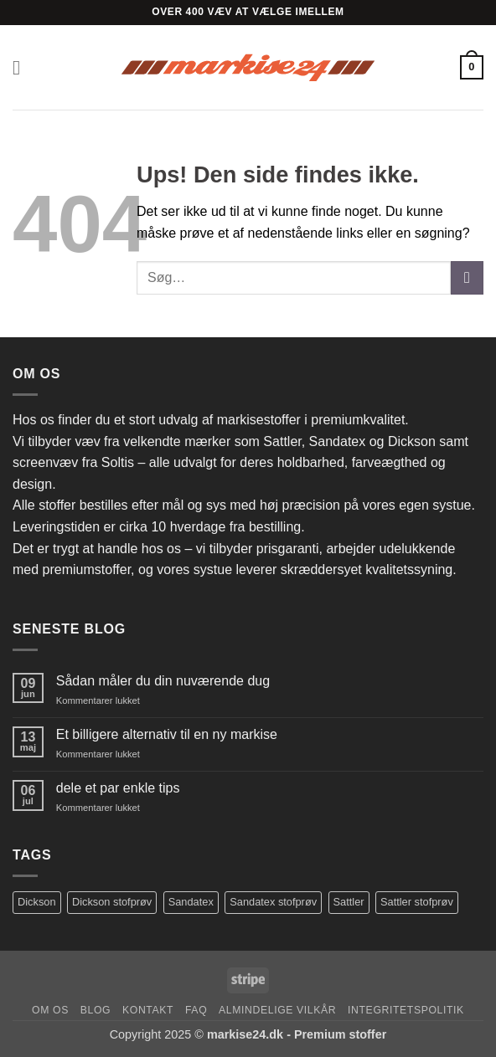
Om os (50, 1010)
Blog (95, 1010)
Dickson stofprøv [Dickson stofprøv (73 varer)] (112, 901)
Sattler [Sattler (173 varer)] (348, 901)
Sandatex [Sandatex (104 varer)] (191, 901)
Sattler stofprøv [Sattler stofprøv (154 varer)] (416, 901)
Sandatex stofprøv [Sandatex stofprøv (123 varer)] (273, 901)
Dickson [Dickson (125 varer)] (37, 901)
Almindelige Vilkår (277, 1010)
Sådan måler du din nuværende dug (163, 681)
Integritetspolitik (406, 1010)
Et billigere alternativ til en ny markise (166, 734)
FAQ (196, 1010)
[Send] (467, 277)
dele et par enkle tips (118, 788)
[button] (23, 67)
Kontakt (147, 1010)
